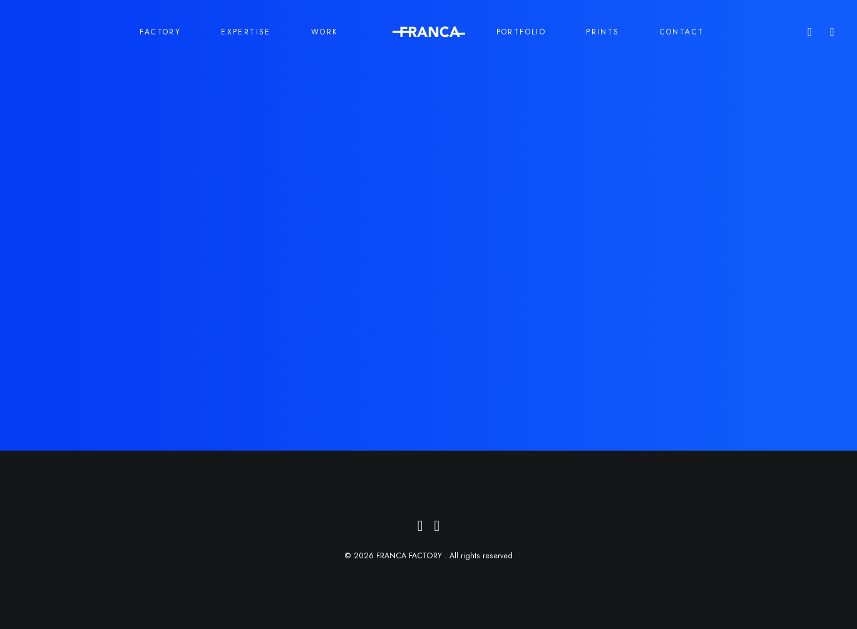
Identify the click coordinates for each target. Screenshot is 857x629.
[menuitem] (829, 32)
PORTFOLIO (521, 32)
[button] (829, 32)
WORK (325, 32)
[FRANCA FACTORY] (429, 32)
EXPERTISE (246, 32)
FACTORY (160, 32)
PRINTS (602, 32)
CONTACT (682, 32)
